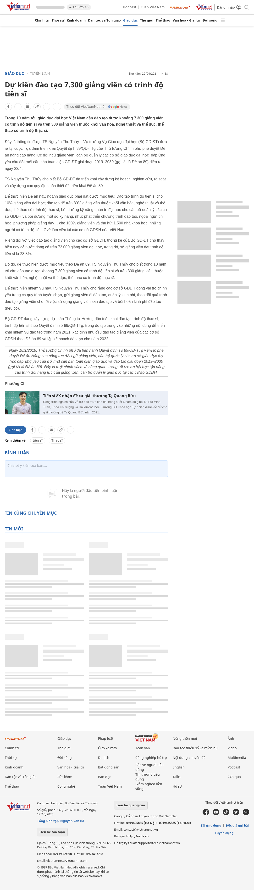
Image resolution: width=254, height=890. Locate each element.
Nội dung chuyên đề (189, 757)
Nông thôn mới (185, 738)
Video (232, 748)
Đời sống (210, 20)
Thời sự (58, 20)
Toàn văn (142, 748)
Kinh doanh (76, 20)
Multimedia (237, 757)
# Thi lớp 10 (78, 7)
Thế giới (146, 20)
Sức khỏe (64, 776)
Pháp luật (105, 738)
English (179, 767)
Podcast (129, 7)
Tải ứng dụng (211, 825)
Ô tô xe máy (107, 748)
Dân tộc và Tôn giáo (104, 20)
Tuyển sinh (40, 73)
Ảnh (231, 738)
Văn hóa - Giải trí (186, 20)
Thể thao (163, 20)
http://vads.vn (137, 836)
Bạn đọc (104, 776)
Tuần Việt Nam (153, 7)
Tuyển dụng (224, 833)
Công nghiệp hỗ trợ (151, 757)
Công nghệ (66, 786)
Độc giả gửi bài (237, 825)
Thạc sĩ (57, 440)
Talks (177, 776)
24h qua (234, 776)
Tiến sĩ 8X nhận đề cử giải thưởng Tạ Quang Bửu (89, 395)
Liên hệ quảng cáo (130, 805)
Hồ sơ (177, 786)
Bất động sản (108, 767)
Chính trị (42, 20)
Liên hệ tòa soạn (52, 832)
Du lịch (103, 757)
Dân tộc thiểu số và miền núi (196, 748)
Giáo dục (130, 20)
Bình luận (15, 430)
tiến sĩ (38, 440)
